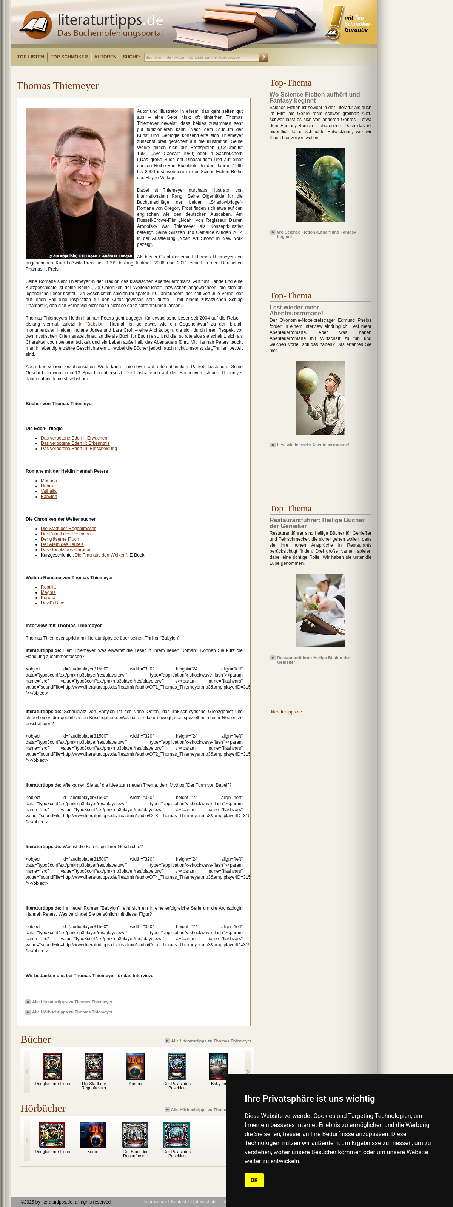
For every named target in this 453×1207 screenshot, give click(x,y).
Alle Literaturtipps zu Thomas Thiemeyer (72, 1001)
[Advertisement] (313, 258)
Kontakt (178, 1201)
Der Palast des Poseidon (66, 534)
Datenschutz (204, 1201)
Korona (48, 597)
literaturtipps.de (286, 712)
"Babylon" (95, 324)
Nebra (47, 486)
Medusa (49, 480)
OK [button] (254, 1180)
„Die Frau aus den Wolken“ (100, 555)
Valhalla (49, 491)
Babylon (49, 496)
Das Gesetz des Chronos (66, 549)
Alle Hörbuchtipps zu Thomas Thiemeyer (72, 1012)
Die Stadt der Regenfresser (68, 528)
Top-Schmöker (69, 57)
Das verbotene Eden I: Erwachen (74, 438)
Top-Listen (30, 57)
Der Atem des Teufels (62, 544)
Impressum (154, 1201)
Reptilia (48, 587)
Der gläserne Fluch (60, 539)
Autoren (105, 57)
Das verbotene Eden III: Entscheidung (79, 448)
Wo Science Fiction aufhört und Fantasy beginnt (316, 234)
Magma (48, 592)
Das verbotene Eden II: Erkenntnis (75, 443)
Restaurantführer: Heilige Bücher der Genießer (313, 659)
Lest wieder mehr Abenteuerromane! (313, 445)
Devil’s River (53, 603)
